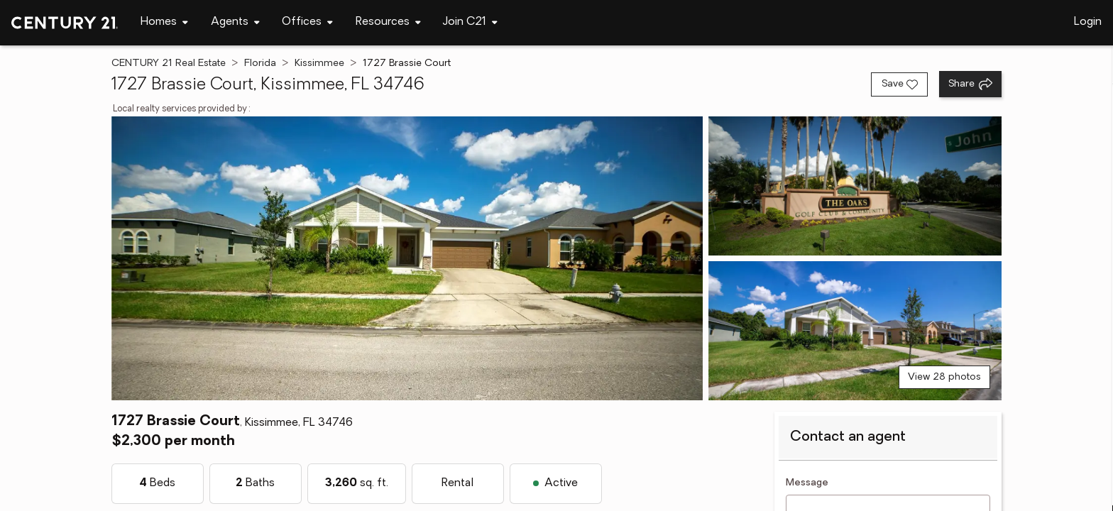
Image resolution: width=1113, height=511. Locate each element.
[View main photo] (407, 258)
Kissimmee (319, 63)
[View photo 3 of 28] (855, 330)
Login (1088, 22)
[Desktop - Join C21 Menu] (470, 22)
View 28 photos (944, 377)
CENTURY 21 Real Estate (168, 63)
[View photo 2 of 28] (855, 186)
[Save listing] (899, 84)
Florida (260, 63)
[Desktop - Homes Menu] (164, 22)
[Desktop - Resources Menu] (388, 22)
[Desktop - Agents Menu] (235, 22)
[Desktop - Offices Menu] (307, 22)
